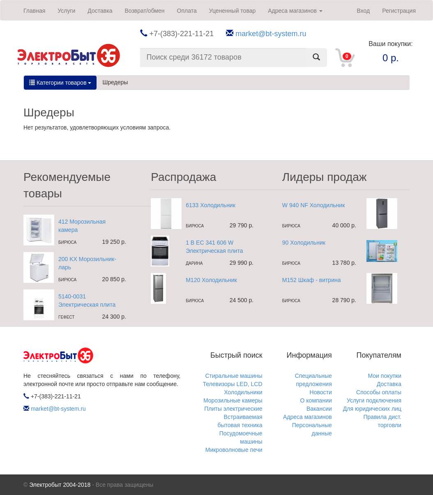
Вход (363, 10)
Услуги (66, 10)
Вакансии (319, 408)
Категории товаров (60, 82)
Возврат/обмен (144, 10)
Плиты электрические (233, 408)
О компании (316, 400)
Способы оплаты (378, 392)
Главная (34, 10)
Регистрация (399, 10)
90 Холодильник (303, 242)
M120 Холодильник (211, 280)
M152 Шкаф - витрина (311, 280)
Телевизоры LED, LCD (232, 384)
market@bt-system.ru (270, 34)
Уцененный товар (232, 10)
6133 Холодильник (210, 205)
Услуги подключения (374, 400)
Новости (321, 392)
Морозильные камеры (233, 400)
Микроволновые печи (234, 449)
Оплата (187, 10)
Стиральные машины (233, 375)
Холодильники (243, 392)
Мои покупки (385, 375)
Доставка (100, 10)
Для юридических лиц (372, 408)
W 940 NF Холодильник (313, 205)
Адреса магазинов (295, 10)
